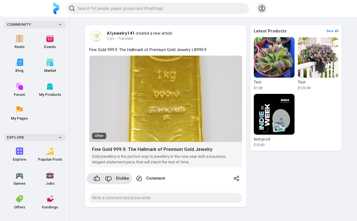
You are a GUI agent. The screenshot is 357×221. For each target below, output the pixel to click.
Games (19, 179)
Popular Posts (50, 154)
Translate (125, 39)
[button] (158, 8)
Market (50, 66)
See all (332, 31)
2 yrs (110, 39)
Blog (19, 66)
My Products (50, 90)
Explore (19, 154)
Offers (19, 202)
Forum (19, 90)
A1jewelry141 (121, 33)
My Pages (19, 113)
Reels (20, 42)
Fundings (50, 202)
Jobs (50, 179)
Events (50, 42)
